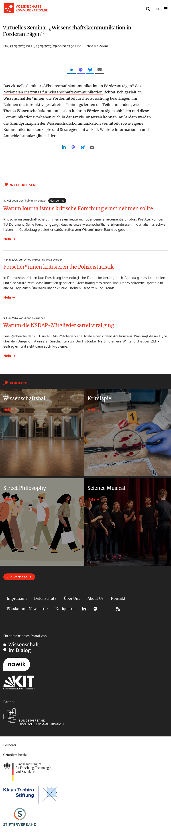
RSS (118, 609)
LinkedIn (84, 609)
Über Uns (72, 598)
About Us (96, 598)
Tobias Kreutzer (35, 200)
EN (157, 9)
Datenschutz (45, 598)
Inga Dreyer (54, 259)
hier (51, 136)
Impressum (17, 598)
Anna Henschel (34, 259)
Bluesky (106, 609)
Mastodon (95, 609)
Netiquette (65, 608)
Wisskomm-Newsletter (27, 608)
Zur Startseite (17, 576)
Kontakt (118, 598)
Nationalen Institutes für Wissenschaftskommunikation (53, 92)
